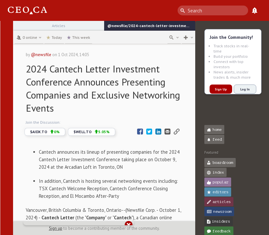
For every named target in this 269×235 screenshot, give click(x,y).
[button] (6, 29)
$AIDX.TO (45, 131)
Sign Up (221, 89)
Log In (245, 89)
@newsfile (41, 54)
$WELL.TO (91, 131)
